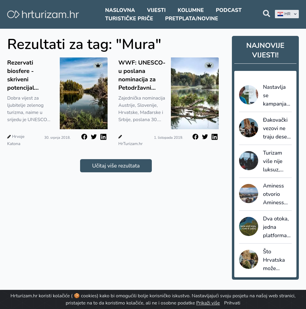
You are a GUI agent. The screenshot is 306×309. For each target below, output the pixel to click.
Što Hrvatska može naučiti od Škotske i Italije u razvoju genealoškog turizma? (277, 260)
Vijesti (156, 10)
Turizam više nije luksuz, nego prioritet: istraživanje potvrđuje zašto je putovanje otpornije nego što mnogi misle (276, 161)
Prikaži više (208, 303)
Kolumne (191, 10)
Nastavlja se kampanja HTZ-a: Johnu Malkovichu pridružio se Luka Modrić (277, 95)
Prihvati (232, 303)
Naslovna (120, 10)
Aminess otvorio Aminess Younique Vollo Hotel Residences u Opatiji (276, 194)
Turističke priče (129, 18)
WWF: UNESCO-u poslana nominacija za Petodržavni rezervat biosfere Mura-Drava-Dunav (142, 75)
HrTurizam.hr (130, 144)
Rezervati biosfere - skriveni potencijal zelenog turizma (29, 75)
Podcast (228, 10)
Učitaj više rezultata (116, 165)
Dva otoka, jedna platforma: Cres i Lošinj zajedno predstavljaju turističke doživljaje (277, 227)
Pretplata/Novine (191, 18)
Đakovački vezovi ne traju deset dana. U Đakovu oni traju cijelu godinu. (276, 128)
